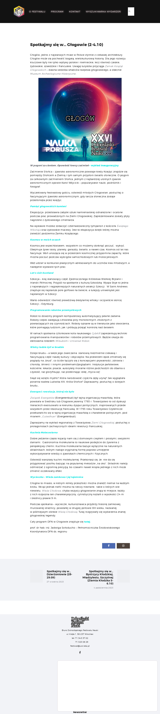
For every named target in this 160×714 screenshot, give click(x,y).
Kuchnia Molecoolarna (44, 432)
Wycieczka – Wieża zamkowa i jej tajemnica (57, 477)
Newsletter (80, 711)
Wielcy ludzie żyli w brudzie (47, 347)
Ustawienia (141, 704)
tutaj (87, 521)
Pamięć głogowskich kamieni (48, 206)
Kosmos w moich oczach (45, 239)
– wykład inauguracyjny (74, 165)
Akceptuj (141, 697)
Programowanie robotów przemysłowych (56, 310)
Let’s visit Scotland (42, 272)
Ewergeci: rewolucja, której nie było (52, 391)
